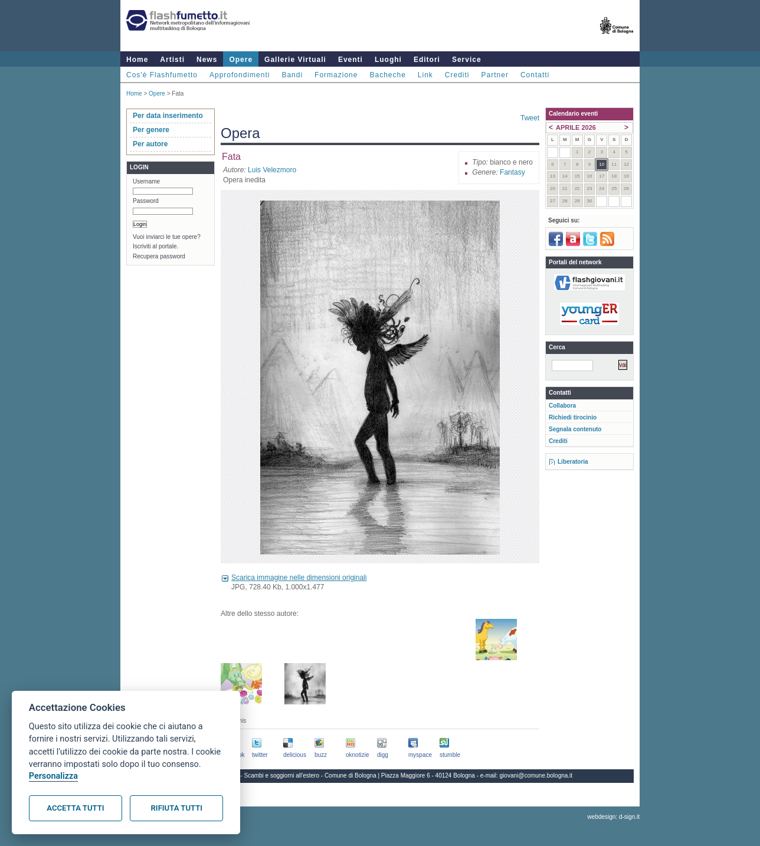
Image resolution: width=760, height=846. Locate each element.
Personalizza (53, 776)
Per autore (150, 144)
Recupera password (159, 256)
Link (425, 75)
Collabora (562, 405)
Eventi (350, 59)
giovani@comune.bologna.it (536, 775)
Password (146, 201)
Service (466, 59)
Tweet (529, 118)
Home (137, 59)
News (206, 59)
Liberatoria (573, 461)
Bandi (292, 75)
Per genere (151, 130)
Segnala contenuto (575, 429)
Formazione (336, 75)
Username (146, 181)
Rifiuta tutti (176, 808)
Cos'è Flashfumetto (162, 75)
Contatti (534, 75)
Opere (241, 59)
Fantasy (512, 172)
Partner (495, 75)
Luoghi (388, 59)
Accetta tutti (75, 808)
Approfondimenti (239, 75)
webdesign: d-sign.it (614, 817)
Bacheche (387, 75)
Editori (427, 59)
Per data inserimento (168, 116)
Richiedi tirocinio (573, 417)
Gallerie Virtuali (295, 59)
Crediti (457, 75)
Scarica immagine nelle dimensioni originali (298, 577)
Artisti (172, 59)
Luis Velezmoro (272, 170)
